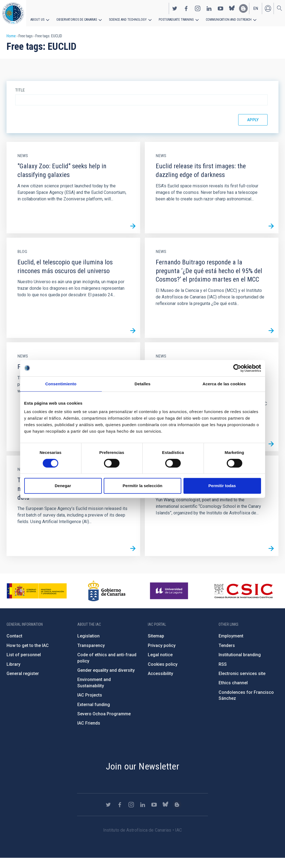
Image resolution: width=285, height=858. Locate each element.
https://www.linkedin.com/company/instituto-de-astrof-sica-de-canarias (209, 8)
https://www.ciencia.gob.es (37, 591)
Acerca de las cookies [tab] (224, 383)
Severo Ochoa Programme (104, 713)
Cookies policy (162, 664)
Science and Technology (128, 20)
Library (13, 664)
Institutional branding (240, 654)
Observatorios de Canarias (76, 20)
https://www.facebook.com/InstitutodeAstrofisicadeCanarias (186, 8)
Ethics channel (233, 682)
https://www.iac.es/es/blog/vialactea (243, 8)
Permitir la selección (143, 485)
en (255, 8)
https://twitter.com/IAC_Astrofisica (174, 8)
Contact (14, 636)
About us (37, 20)
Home (11, 36)
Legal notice (160, 654)
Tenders (227, 645)
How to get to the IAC (28, 645)
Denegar (63, 485)
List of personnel (24, 654)
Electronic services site (242, 673)
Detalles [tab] (142, 383)
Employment (231, 636)
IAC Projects (89, 695)
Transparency (91, 645)
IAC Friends (88, 723)
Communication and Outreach (229, 20)
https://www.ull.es (170, 591)
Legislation (88, 636)
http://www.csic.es (243, 591)
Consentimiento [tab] (60, 383)
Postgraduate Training (176, 20)
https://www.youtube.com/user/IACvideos (220, 8)
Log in (268, 8)
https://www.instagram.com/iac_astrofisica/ (197, 8)
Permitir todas (222, 485)
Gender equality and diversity (106, 670)
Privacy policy (162, 645)
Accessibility (160, 673)
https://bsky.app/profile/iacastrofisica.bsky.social (232, 8)
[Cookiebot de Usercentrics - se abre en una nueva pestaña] (237, 368)
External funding (93, 704)
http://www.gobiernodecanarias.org (107, 591)
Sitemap (156, 636)
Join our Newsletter (142, 766)
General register (23, 673)
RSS (223, 664)
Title (20, 90)
